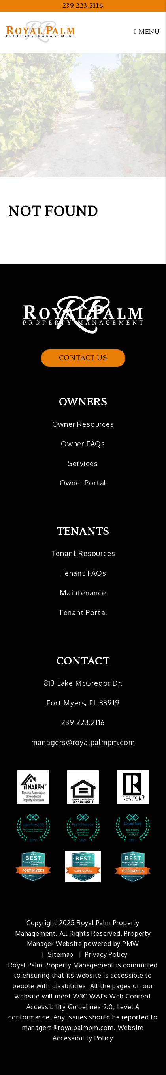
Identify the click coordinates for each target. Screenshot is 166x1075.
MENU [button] (147, 31)
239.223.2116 (83, 5)
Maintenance (83, 592)
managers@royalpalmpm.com (82, 742)
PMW (131, 944)
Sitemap (61, 954)
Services (83, 463)
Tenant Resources (83, 553)
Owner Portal (83, 482)
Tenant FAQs (83, 573)
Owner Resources (83, 424)
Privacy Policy (106, 954)
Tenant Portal (83, 612)
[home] (40, 31)
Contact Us (83, 357)
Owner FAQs (83, 443)
